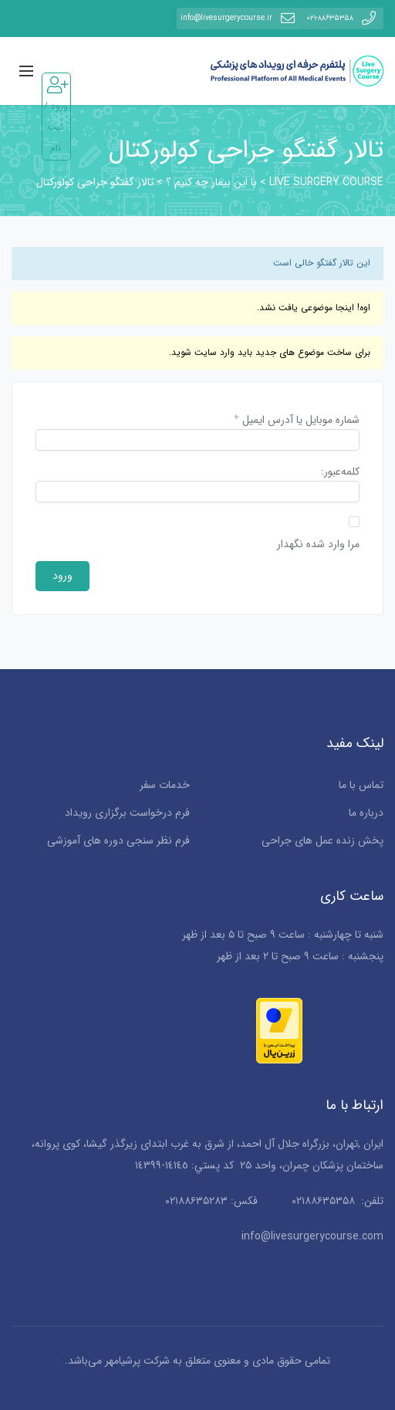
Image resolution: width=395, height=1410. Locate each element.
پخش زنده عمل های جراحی (322, 840)
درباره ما (366, 812)
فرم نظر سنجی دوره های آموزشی (118, 840)
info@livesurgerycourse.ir (240, 18)
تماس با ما (361, 784)
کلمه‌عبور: (340, 472)
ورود (62, 575)
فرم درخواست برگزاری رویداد (127, 812)
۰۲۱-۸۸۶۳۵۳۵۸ (343, 18)
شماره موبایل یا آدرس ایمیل (297, 420)
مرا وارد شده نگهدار (318, 545)
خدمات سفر (165, 784)
